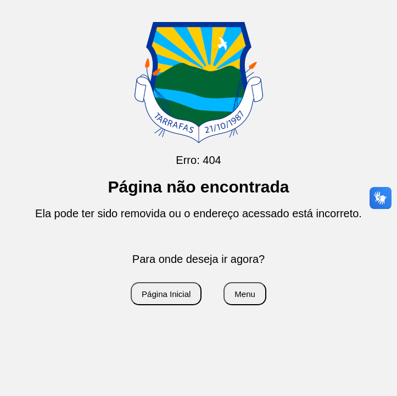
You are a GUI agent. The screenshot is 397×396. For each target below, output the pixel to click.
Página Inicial (166, 294)
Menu (244, 294)
